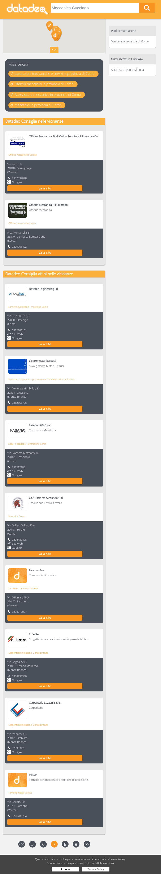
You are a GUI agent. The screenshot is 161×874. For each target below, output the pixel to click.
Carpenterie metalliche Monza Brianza (28, 652)
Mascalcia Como (16, 516)
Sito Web (17, 334)
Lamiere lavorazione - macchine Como (28, 306)
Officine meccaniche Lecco (22, 223)
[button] (49, 26)
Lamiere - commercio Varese (23, 588)
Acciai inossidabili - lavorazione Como (27, 443)
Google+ (17, 182)
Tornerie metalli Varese (20, 792)
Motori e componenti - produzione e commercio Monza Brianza (41, 379)
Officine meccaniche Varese (22, 154)
